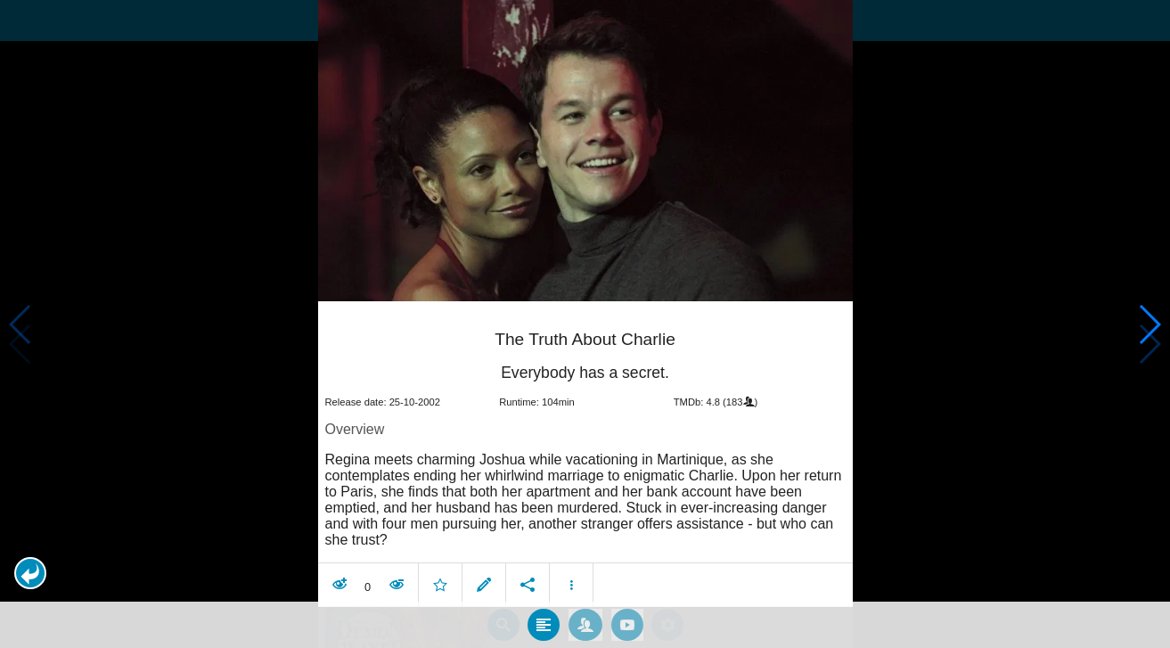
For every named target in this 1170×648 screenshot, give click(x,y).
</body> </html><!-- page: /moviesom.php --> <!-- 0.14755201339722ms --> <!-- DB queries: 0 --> (585, 324)
